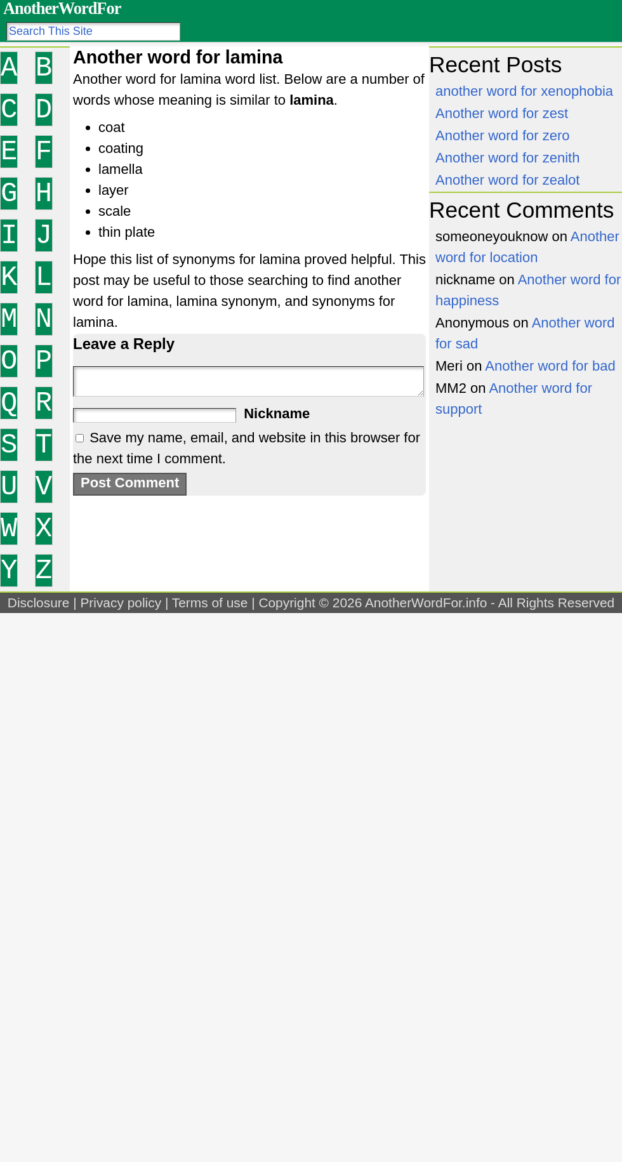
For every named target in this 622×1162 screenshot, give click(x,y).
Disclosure (39, 602)
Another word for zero (502, 135)
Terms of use (210, 602)
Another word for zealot (507, 180)
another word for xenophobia (524, 91)
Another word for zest (501, 113)
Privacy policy (120, 602)
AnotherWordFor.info (426, 602)
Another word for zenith (507, 158)
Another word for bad (550, 366)
